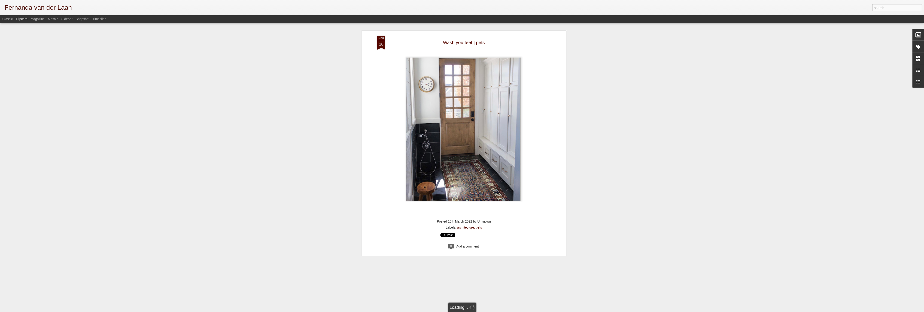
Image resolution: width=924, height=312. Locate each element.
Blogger (532, 309)
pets (479, 164)
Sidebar (67, 19)
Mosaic (53, 19)
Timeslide (99, 19)
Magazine (38, 19)
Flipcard (21, 19)
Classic (7, 19)
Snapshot (82, 19)
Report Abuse (545, 309)
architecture (465, 164)
